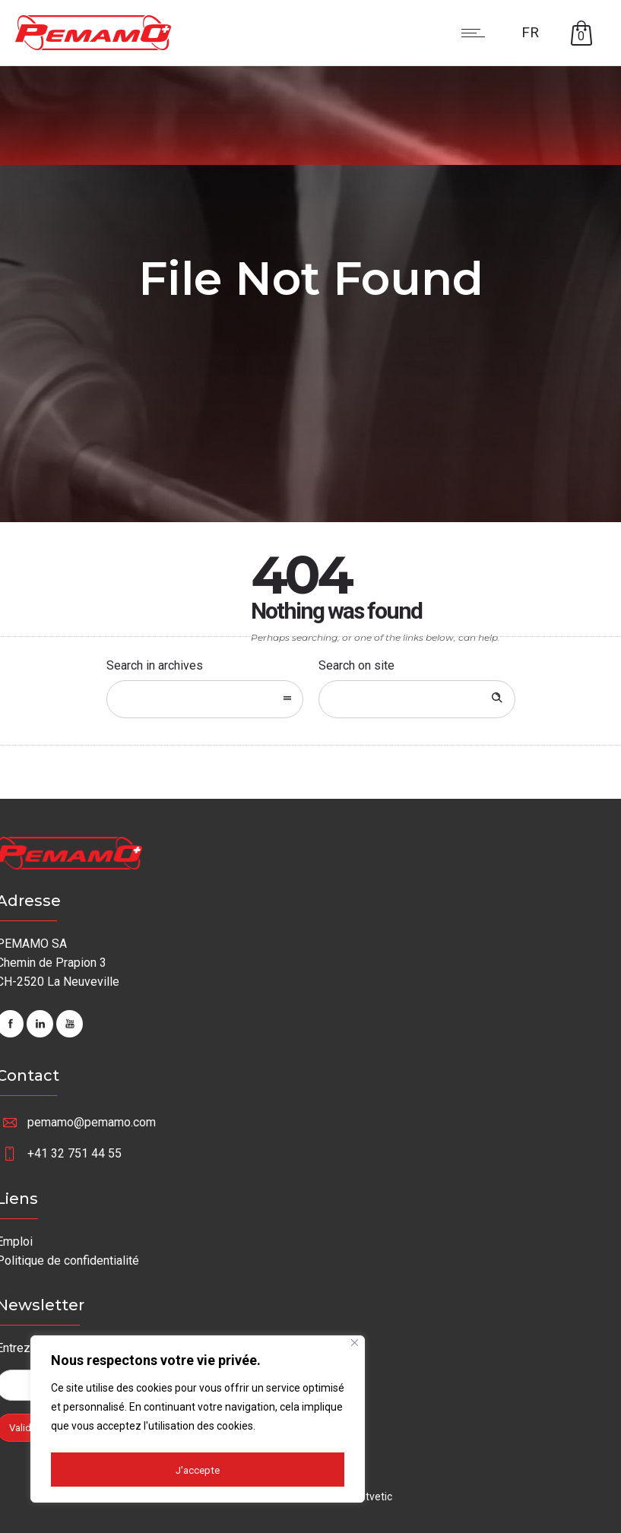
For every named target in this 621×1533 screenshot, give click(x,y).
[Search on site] (416, 699)
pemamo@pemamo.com (91, 1122)
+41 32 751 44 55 (74, 1153)
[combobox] (204, 699)
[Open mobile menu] (476, 32)
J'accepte (197, 1470)
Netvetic (372, 1496)
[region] (197, 1421)
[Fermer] (354, 1347)
